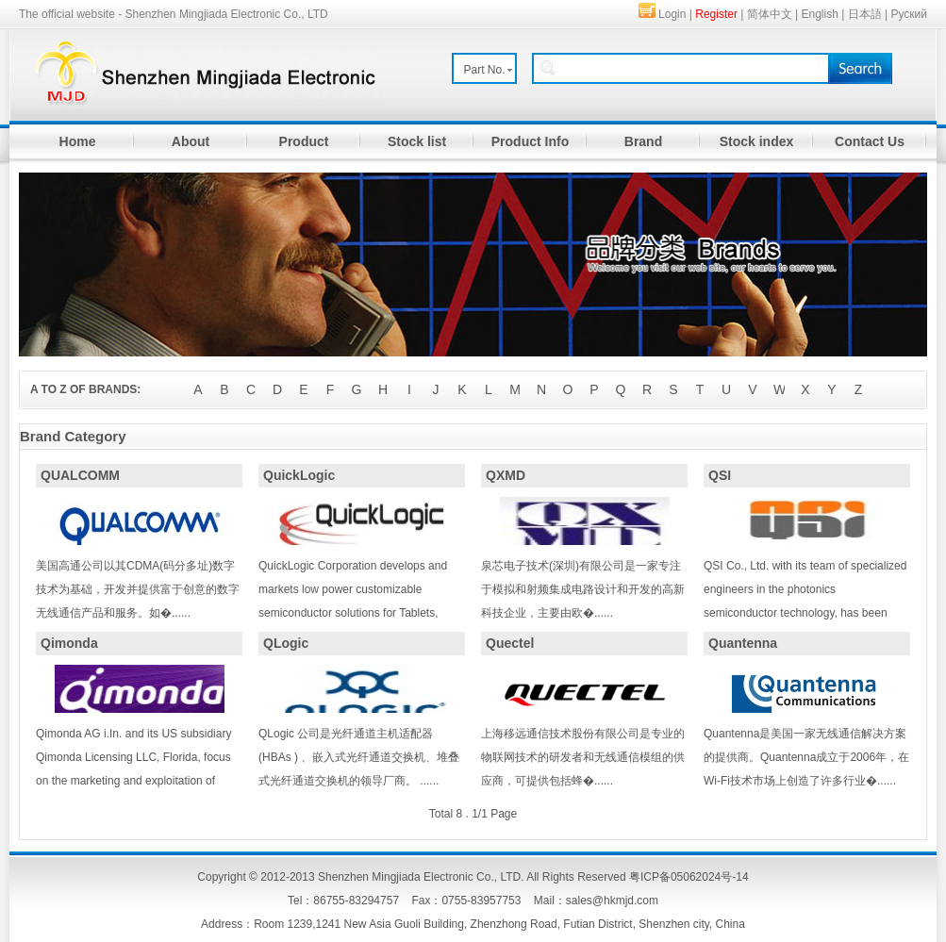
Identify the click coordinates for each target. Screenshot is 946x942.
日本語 (865, 14)
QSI (719, 475)
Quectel (510, 643)
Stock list (417, 141)
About (190, 141)
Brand (643, 141)
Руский (908, 14)
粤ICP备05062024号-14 (689, 877)
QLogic (285, 643)
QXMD (505, 475)
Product (304, 141)
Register (716, 14)
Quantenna (742, 643)
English (820, 14)
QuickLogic (299, 475)
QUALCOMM (80, 475)
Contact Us (870, 141)
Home (77, 141)
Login (672, 14)
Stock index (757, 141)
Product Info (530, 141)
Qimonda (69, 643)
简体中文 (769, 14)
